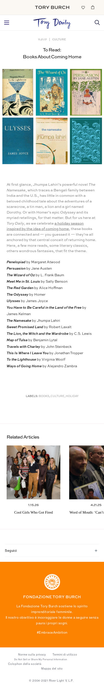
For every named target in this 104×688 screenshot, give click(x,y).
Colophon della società (24, 664)
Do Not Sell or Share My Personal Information (40, 659)
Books (44, 396)
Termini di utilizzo (64, 654)
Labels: (32, 396)
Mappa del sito (52, 668)
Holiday (72, 396)
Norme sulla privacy (32, 654)
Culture (59, 39)
